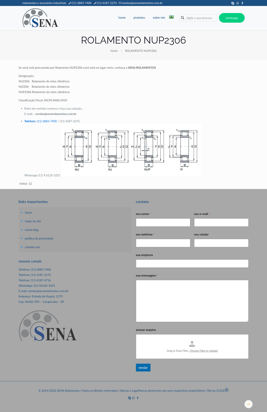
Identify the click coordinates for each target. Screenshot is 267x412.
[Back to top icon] (249, 404)
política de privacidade (39, 238)
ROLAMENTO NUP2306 (141, 50)
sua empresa (144, 255)
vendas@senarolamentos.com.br (48, 291)
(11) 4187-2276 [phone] (107, 3)
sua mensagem (147, 275)
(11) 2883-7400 (47, 121)
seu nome (143, 213)
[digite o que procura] (198, 17)
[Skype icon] (232, 3)
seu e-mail (202, 213)
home (114, 50)
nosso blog (31, 229)
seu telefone (145, 234)
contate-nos (32, 247)
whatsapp (232, 18)
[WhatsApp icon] (237, 3)
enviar (143, 368)
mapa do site (33, 221)
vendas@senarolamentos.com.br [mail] (142, 3)
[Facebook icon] (242, 3)
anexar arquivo (146, 329)
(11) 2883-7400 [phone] (81, 3)
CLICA (222, 390)
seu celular (201, 234)
